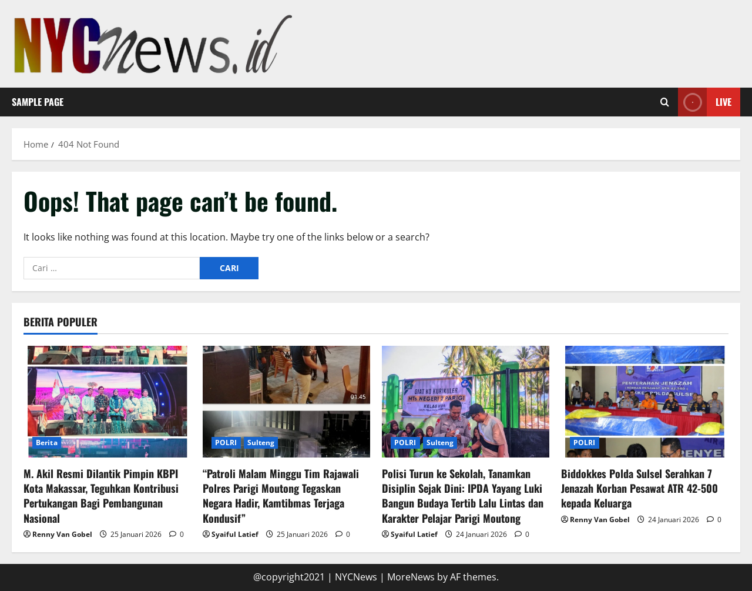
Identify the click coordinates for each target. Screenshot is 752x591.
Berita (47, 443)
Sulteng (261, 443)
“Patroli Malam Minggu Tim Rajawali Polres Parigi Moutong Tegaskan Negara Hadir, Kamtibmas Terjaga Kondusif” (281, 496)
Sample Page (37, 102)
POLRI (226, 443)
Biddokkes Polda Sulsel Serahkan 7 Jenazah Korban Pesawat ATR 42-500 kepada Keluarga (639, 488)
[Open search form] (664, 102)
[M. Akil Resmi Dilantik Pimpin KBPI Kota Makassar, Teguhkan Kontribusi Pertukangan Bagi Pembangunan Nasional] (107, 402)
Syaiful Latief (235, 534)
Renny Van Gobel (62, 534)
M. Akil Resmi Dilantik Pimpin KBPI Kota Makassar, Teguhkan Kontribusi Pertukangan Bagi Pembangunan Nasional (101, 496)
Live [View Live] (704, 102)
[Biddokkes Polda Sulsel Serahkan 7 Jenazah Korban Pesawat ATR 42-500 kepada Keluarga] (644, 402)
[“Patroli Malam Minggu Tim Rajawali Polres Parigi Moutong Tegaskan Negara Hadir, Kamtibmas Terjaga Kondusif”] (286, 402)
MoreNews (411, 576)
